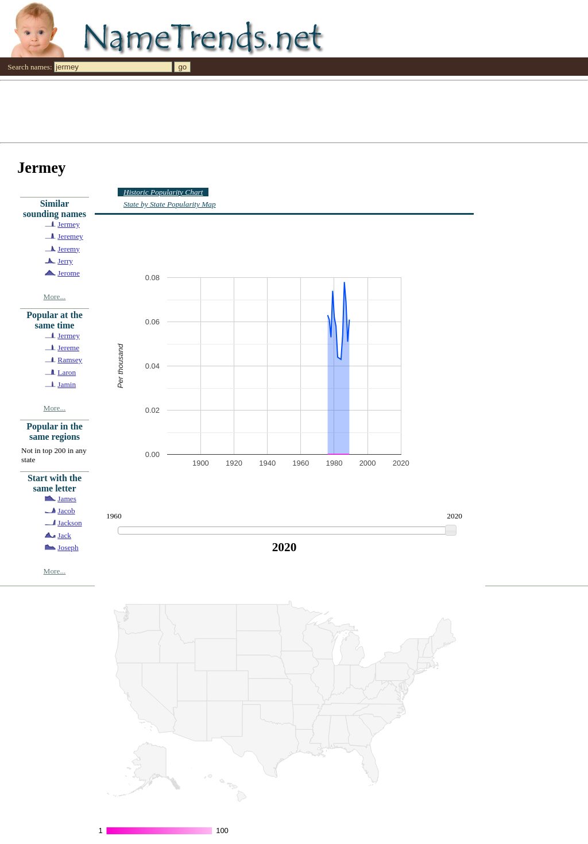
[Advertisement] (294, 111)
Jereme (68, 347)
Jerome (68, 273)
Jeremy (68, 249)
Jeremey (70, 236)
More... (55, 296)
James (66, 498)
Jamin (66, 384)
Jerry (65, 261)
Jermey (68, 224)
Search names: (29, 67)
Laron (66, 372)
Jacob (66, 510)
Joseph (67, 547)
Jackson (69, 522)
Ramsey (69, 359)
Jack (64, 535)
